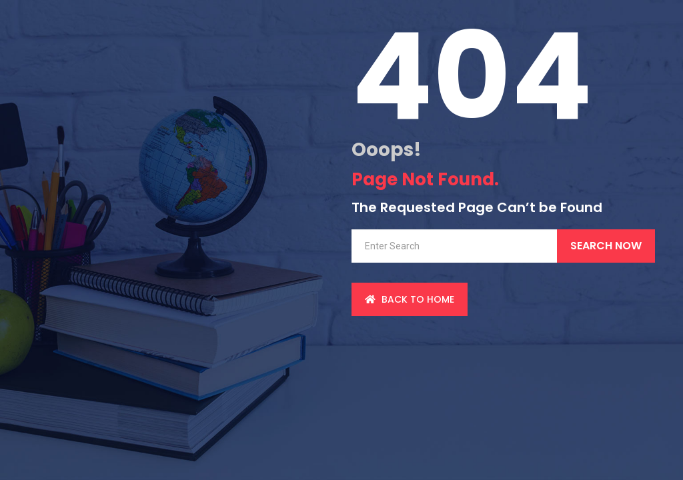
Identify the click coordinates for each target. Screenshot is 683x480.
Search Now (606, 245)
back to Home (409, 299)
